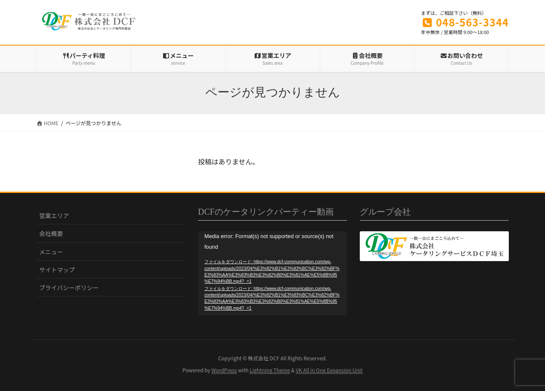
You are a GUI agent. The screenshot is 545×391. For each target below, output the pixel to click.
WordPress (224, 370)
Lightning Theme (270, 370)
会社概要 (51, 233)
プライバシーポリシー (69, 287)
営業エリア (54, 215)
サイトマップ (57, 269)
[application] (272, 273)
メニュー (51, 251)
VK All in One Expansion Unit (329, 370)
